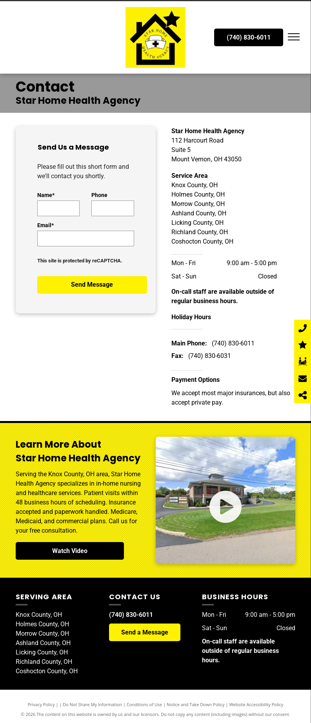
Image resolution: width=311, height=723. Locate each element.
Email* (45, 225)
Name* (46, 195)
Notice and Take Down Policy (196, 704)
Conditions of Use (144, 704)
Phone (99, 195)
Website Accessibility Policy (256, 704)
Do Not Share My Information (92, 704)
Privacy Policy (41, 704)
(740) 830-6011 (233, 343)
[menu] (294, 37)
